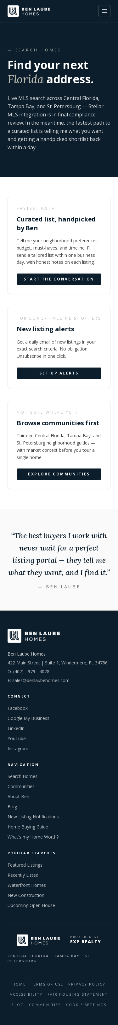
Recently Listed (23, 875)
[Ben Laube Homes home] (29, 11)
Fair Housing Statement (78, 994)
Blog (12, 807)
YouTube (17, 738)
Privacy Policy (86, 984)
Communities (21, 786)
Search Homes (22, 776)
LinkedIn (16, 728)
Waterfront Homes (27, 885)
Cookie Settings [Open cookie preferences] (86, 1004)
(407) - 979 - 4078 (31, 671)
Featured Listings (25, 865)
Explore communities (59, 474)
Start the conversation (59, 279)
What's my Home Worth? (33, 837)
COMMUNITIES (45, 1004)
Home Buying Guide (28, 827)
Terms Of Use (47, 984)
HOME (19, 984)
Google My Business (28, 718)
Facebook (18, 708)
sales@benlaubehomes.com (41, 680)
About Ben (18, 796)
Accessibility (26, 994)
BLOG (17, 1004)
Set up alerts (58, 373)
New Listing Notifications (33, 817)
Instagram (18, 748)
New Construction (26, 895)
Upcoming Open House (31, 905)
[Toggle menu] (104, 11)
